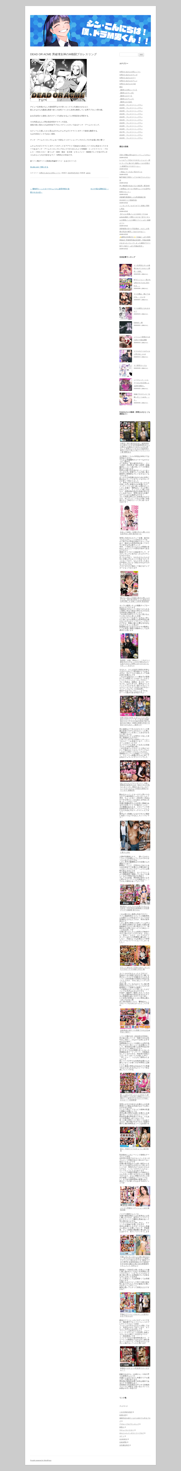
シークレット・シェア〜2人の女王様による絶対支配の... (141, 383)
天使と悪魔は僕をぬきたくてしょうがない (134, 155)
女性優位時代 (124, 1445)
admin (88, 173)
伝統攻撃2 (123, 1442)
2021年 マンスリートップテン (131, 120)
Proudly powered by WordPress (40, 1460)
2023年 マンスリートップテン (131, 114)
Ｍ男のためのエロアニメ (128, 81)
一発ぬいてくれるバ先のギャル (130, 172)
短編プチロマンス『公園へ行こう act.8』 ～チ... (142, 397)
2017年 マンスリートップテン (131, 132)
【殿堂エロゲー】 (125, 96)
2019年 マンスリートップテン (131, 126)
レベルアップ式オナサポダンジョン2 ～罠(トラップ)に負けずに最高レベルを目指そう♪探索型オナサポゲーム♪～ (134, 163)
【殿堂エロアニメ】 (126, 99)
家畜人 (121, 1427)
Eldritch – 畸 (138, 323)
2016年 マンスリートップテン (131, 135)
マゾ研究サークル (140, 365)
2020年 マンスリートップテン (131, 123)
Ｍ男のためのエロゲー (127, 78)
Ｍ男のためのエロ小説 (127, 84)
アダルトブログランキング (129, 1424)
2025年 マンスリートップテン (131, 108)
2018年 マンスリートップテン (131, 129)
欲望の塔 (122, 1415)
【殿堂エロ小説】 (125, 102)
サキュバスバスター (126, 1430)
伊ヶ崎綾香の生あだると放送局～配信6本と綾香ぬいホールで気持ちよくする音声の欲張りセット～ (134, 189)
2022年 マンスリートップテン (131, 117)
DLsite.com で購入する (39, 167)
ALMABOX (123, 1439)
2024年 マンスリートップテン (131, 111)
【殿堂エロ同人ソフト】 (128, 90)
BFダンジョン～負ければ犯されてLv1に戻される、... (142, 283)
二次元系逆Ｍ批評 (125, 1412)
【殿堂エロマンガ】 (126, 93)
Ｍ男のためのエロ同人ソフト (49, 173)
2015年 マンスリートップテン (131, 138)
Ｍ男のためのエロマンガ (128, 75)
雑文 (121, 87)
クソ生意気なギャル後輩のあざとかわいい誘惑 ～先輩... (142, 268)
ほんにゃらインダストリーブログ (131, 1433)
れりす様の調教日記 (100, 189)
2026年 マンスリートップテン (131, 105)
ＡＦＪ (121, 1436)
